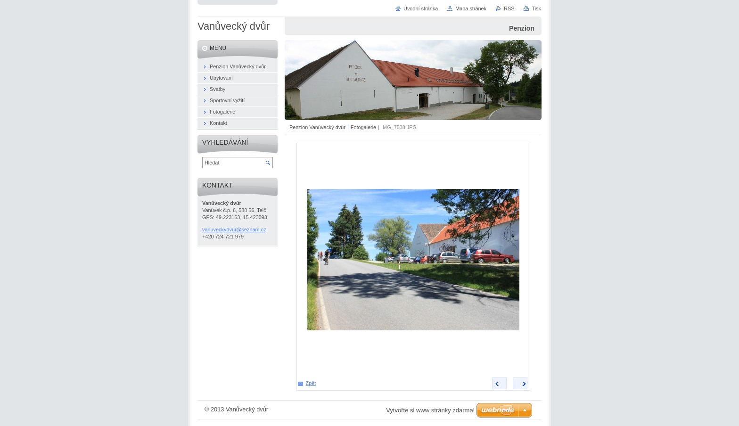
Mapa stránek (470, 8)
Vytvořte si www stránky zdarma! (430, 410)
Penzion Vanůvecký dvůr (317, 127)
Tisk (536, 8)
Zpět (311, 383)
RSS (509, 8)
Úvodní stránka (420, 8)
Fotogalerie (363, 127)
